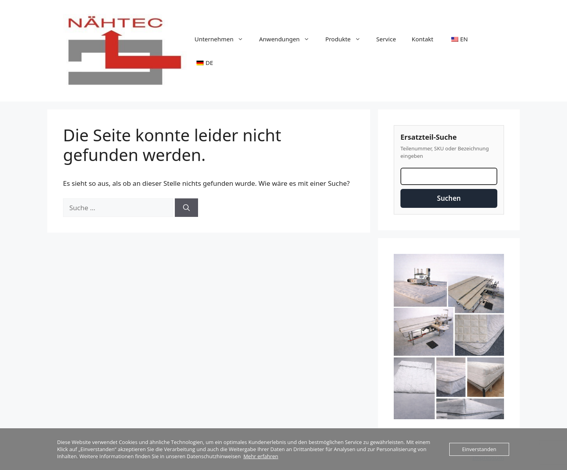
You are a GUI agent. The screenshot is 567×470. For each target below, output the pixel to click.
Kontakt (423, 39)
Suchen (449, 198)
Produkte (346, 39)
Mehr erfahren (260, 456)
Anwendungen (288, 39)
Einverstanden (479, 449)
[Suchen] (186, 207)
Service (386, 39)
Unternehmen (223, 39)
